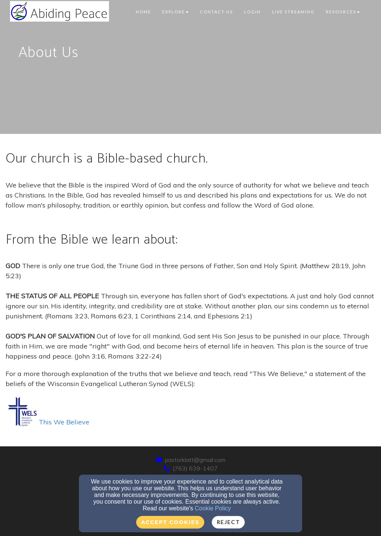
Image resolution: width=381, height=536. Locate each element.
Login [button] (252, 11)
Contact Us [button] (216, 11)
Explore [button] (175, 11)
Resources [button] (343, 11)
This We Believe (48, 422)
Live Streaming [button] (293, 11)
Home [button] (143, 11)
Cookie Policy (213, 508)
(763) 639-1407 (195, 468)
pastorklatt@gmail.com (195, 459)
